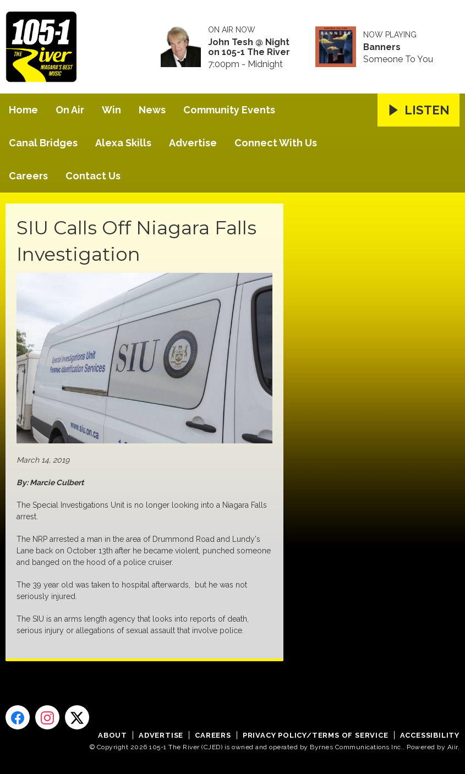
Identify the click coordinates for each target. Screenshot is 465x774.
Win (111, 110)
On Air (70, 110)
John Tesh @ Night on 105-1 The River (249, 47)
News (152, 110)
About (112, 735)
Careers (28, 176)
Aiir (452, 747)
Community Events (229, 110)
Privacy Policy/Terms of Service (316, 735)
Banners (382, 47)
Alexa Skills (123, 143)
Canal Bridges (43, 143)
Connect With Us (275, 143)
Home (23, 110)
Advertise (193, 143)
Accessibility (429, 735)
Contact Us (93, 176)
